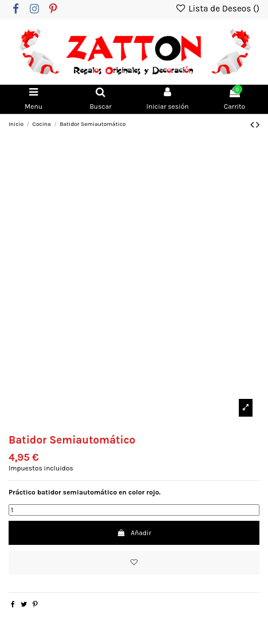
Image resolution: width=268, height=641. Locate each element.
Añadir (134, 533)
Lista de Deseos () (217, 8)
